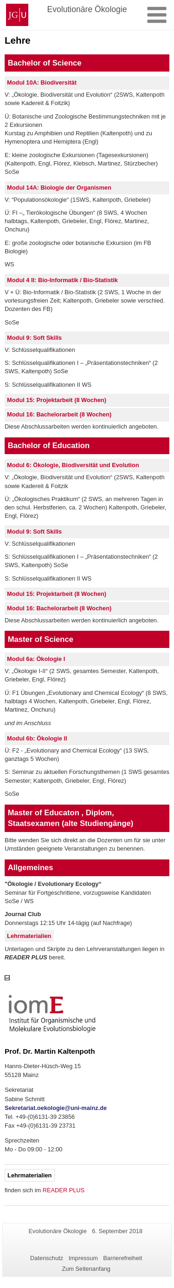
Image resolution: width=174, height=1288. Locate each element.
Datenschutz (46, 1258)
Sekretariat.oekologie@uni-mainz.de (56, 1107)
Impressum (83, 1258)
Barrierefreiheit (122, 1258)
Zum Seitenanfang (86, 1268)
